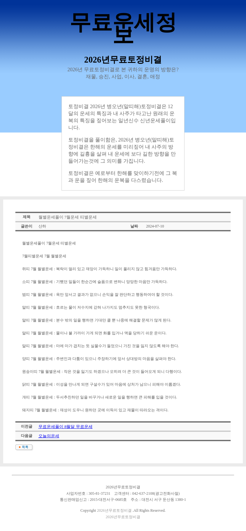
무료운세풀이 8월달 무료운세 (65, 426)
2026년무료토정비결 (114, 510)
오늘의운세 (48, 435)
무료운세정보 (123, 29)
